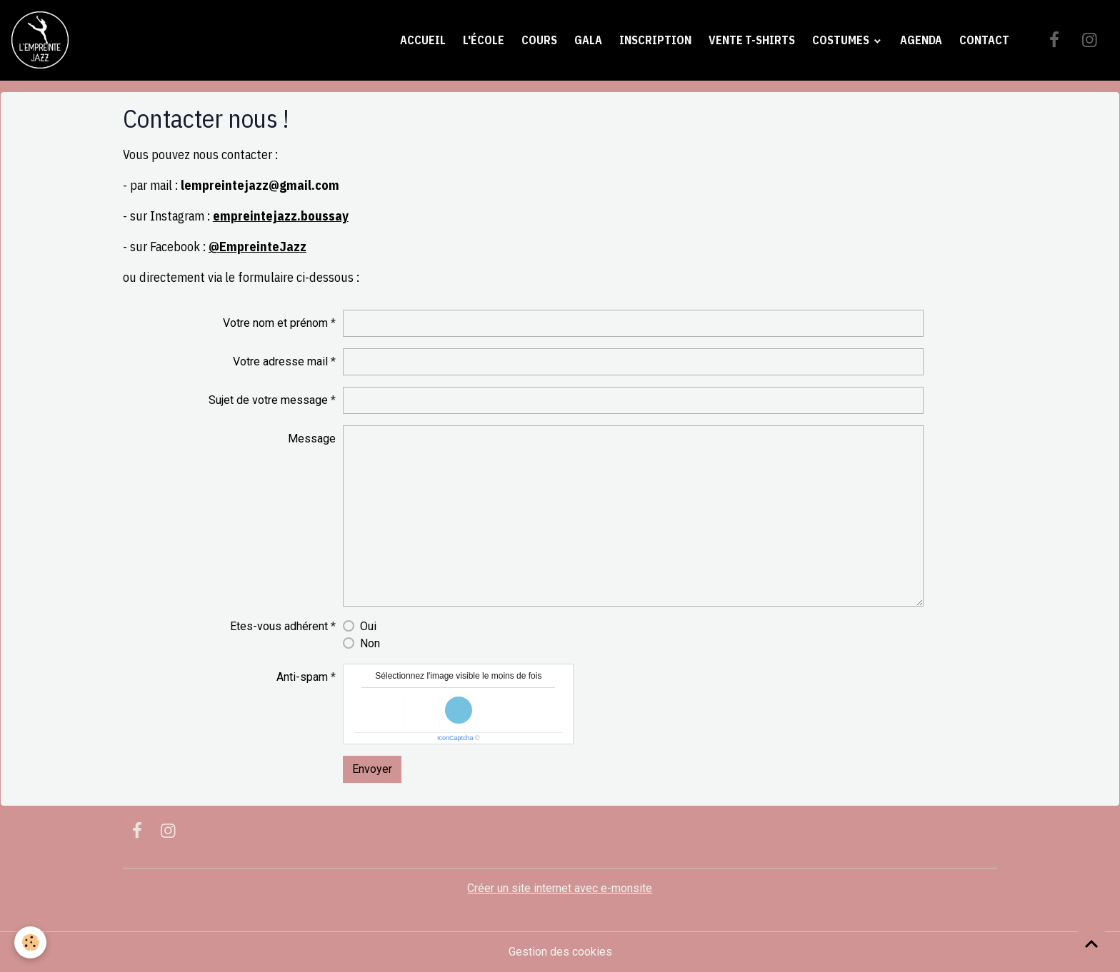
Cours (539, 40)
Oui (368, 626)
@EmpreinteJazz (257, 246)
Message (312, 438)
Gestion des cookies (560, 951)
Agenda (921, 40)
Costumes (841, 40)
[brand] (42, 40)
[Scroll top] (1091, 943)
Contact (984, 40)
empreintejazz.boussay (281, 216)
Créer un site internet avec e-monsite (559, 888)
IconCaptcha (455, 737)
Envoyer (372, 769)
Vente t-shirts (752, 40)
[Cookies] (30, 942)
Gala (588, 40)
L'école (483, 40)
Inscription (655, 40)
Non (370, 643)
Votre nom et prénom (275, 323)
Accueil (423, 40)
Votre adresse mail (280, 361)
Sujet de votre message (268, 400)
